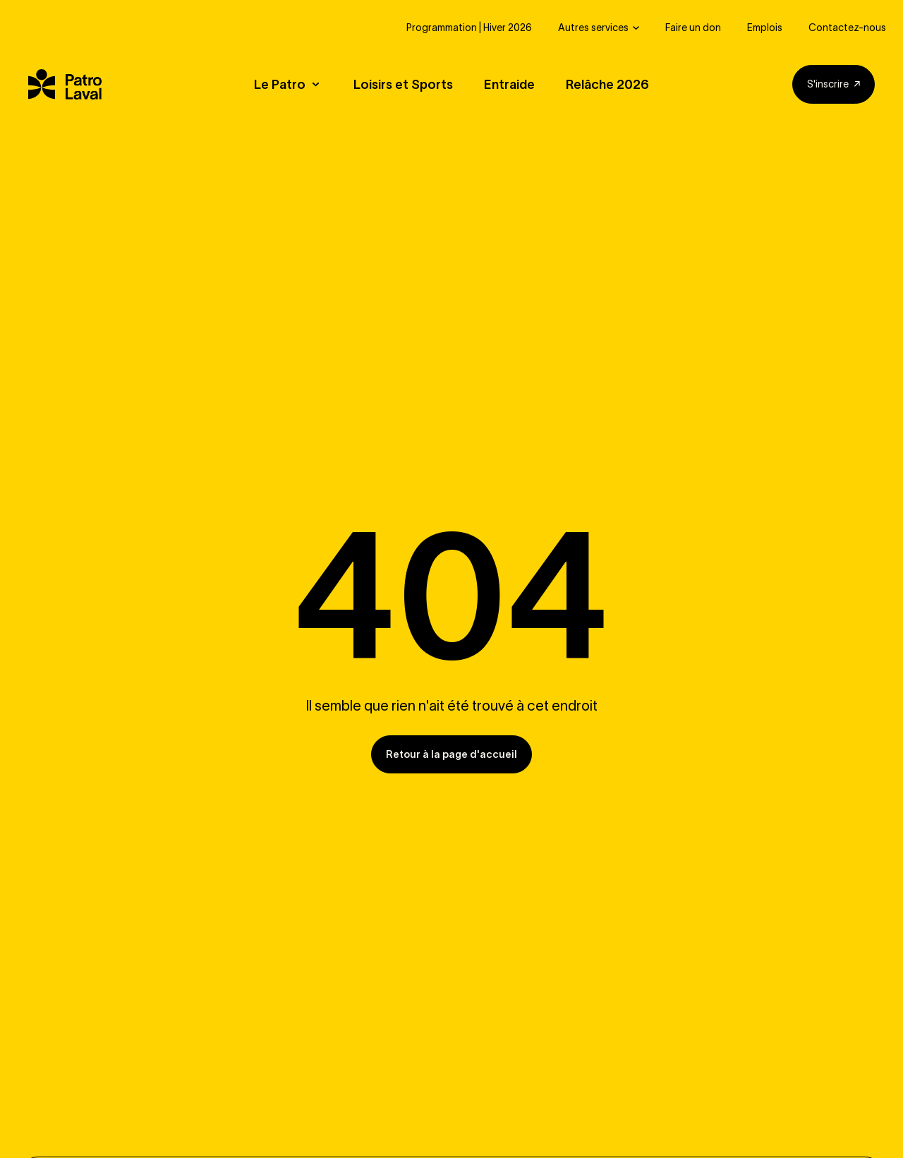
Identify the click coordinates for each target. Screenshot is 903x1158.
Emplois (764, 27)
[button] (295, 85)
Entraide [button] (509, 85)
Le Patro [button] (279, 85)
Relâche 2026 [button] (607, 85)
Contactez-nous (847, 27)
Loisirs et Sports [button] (403, 85)
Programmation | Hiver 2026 (469, 27)
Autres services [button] (593, 27)
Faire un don (693, 27)
